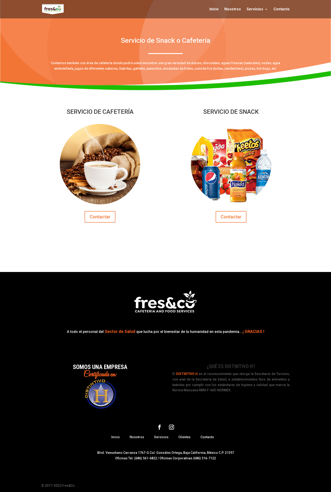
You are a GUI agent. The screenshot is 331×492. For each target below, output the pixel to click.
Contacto (282, 9)
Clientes (184, 437)
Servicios (255, 9)
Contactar (100, 217)
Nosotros (232, 9)
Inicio (214, 9)
